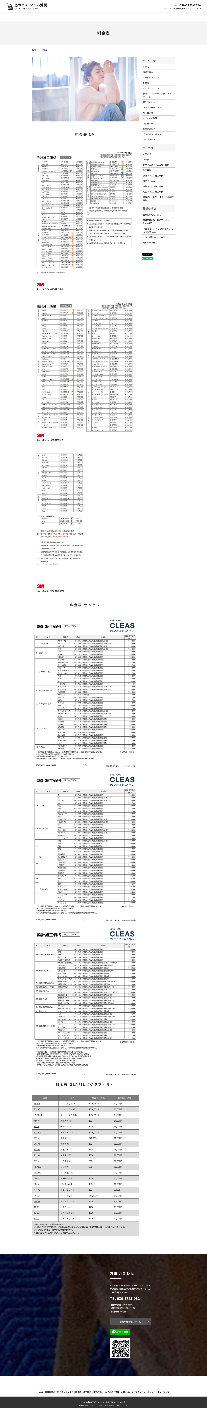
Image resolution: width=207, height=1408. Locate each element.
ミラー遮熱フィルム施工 (154, 234)
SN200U (37, 1169)
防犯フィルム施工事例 (153, 188)
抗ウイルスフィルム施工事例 (156, 162)
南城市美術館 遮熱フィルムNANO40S (156, 219)
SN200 (37, 1146)
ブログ (146, 156)
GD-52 (37, 1198)
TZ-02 (36, 1210)
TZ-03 (36, 1215)
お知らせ (147, 151)
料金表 (146, 80)
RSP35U (37, 1164)
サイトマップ (149, 136)
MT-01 (37, 1187)
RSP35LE (38, 1112)
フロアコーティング (111, 15)
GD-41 (37, 1175)
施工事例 (127, 15)
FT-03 (36, 1192)
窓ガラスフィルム (57, 15)
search (180, 15)
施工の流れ (139, 15)
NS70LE (37, 1129)
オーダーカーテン (91, 15)
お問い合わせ (169, 15)
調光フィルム (74, 15)
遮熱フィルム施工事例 (153, 183)
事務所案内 (41, 15)
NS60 (36, 1118)
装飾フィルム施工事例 (153, 172)
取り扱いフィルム (151, 74)
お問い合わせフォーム (130, 1318)
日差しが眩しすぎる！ (153, 212)
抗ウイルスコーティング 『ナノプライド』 (158, 92)
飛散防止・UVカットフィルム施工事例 (158, 196)
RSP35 (37, 1106)
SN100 (37, 1141)
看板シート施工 (150, 239)
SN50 (36, 1135)
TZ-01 (36, 1204)
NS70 (36, 1123)
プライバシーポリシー (153, 131)
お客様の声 (148, 120)
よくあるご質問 (153, 15)
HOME (30, 15)
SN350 (37, 1152)
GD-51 (37, 1181)
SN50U (37, 1158)
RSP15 (37, 1100)
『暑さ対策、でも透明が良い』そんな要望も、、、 (158, 227)
